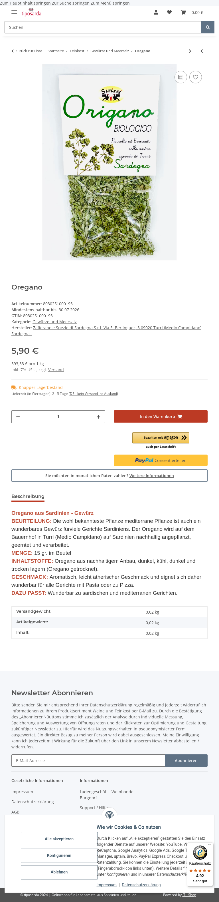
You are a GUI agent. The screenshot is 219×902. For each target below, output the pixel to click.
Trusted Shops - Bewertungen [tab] (89, 496)
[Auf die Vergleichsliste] (181, 77)
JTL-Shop (189, 894)
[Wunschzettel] (169, 12)
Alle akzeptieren (62, 839)
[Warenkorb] (192, 12)
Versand (56, 369)
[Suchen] (103, 27)
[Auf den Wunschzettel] (195, 77)
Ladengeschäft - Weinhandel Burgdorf (107, 794)
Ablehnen (62, 872)
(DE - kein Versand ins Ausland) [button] (93, 393)
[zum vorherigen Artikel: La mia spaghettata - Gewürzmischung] (202, 51)
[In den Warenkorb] (161, 416)
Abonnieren (186, 760)
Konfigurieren (62, 855)
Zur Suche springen (71, 3)
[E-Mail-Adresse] (88, 760)
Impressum (110, 885)
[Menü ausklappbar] (14, 9)
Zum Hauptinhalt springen (26, 3)
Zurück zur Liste (28, 50)
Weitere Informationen (151, 475)
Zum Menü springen (110, 3)
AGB (15, 812)
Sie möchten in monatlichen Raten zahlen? (109, 475)
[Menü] (209, 845)
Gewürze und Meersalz (55, 321)
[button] (156, 12)
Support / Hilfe (94, 807)
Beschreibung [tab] (27, 496)
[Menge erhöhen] (98, 417)
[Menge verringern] (18, 417)
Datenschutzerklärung (144, 885)
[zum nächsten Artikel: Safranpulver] (190, 51)
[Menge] (58, 417)
